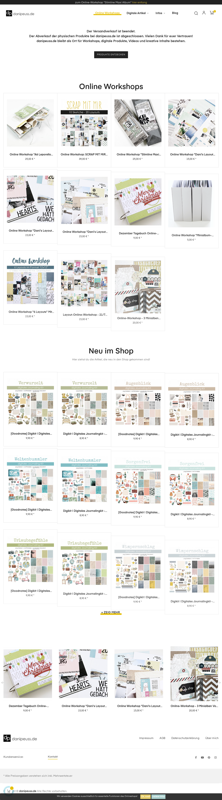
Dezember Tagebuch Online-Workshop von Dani (138, 287)
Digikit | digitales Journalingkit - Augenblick (192, 468)
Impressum (146, 738)
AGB (162, 738)
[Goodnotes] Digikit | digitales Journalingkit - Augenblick (137, 461)
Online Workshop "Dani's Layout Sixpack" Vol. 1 (84, 279)
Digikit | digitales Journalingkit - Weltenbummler (84, 558)
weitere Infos (158, 797)
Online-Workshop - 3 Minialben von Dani (194, 707)
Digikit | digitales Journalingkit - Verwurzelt (84, 456)
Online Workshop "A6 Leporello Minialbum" (30, 160)
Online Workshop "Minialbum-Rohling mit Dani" (192, 294)
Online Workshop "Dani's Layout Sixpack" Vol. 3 (191, 167)
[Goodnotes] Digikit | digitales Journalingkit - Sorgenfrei (137, 566)
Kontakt (53, 757)
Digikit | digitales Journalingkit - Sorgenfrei (192, 574)
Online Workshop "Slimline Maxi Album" (138, 164)
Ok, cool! (145, 797)
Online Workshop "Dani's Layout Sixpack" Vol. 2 (30, 270)
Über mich (212, 738)
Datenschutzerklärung (185, 738)
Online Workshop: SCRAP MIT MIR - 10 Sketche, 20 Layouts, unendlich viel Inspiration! (84, 162)
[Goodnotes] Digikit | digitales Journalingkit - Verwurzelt (30, 452)
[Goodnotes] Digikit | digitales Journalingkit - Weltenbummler (30, 550)
